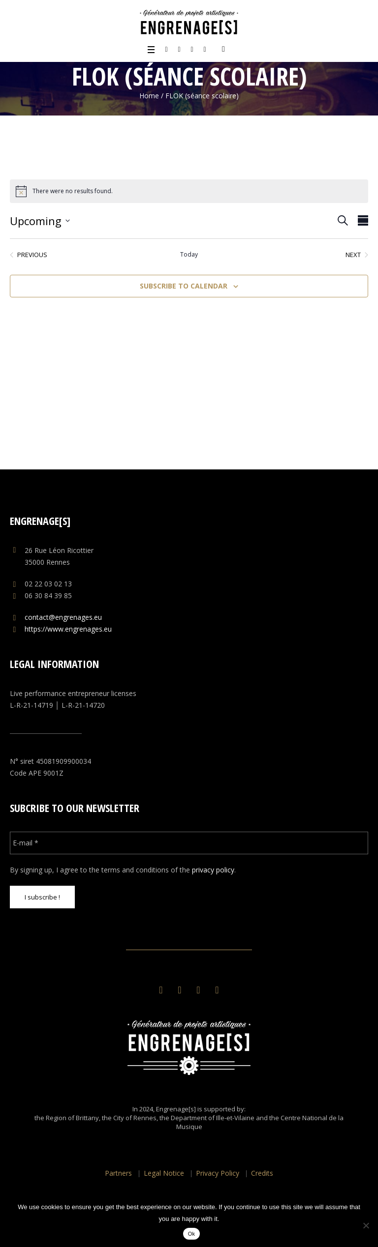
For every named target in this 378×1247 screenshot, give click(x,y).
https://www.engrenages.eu (68, 629)
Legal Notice (164, 1173)
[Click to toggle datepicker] (40, 221)
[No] (366, 1225)
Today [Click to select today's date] (189, 255)
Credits (262, 1173)
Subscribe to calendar (183, 285)
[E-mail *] (189, 843)
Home (149, 95)
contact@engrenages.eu (63, 617)
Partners (118, 1173)
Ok (191, 1234)
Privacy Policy (217, 1173)
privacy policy (213, 869)
